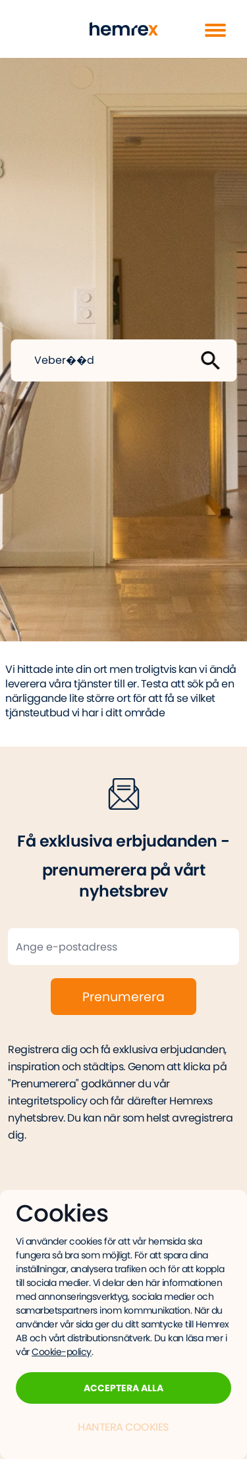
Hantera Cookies (123, 1427)
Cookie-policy (62, 1351)
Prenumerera (123, 997)
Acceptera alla (123, 1388)
